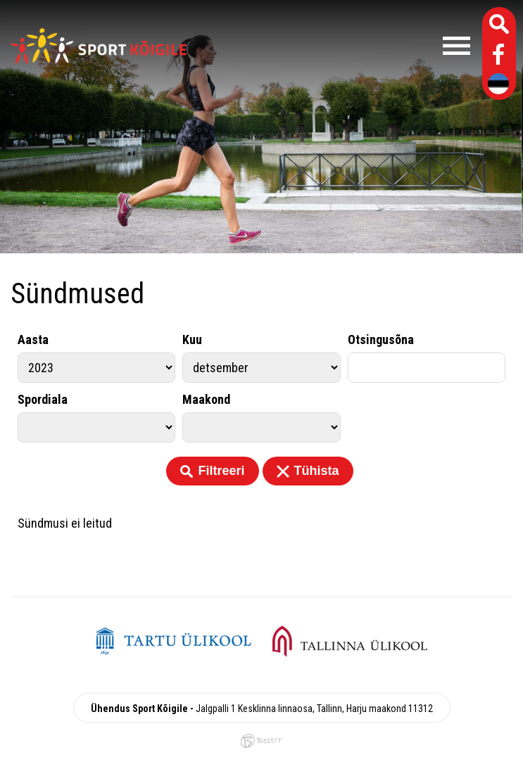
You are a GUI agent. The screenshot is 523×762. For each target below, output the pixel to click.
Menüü (335, 46)
